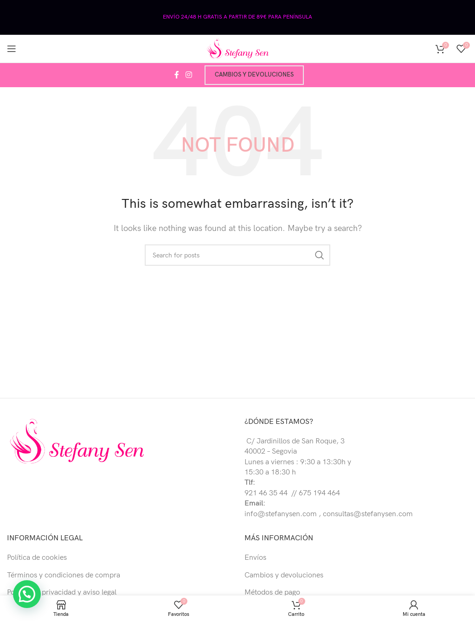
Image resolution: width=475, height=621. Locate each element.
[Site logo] (237, 48)
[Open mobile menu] (11, 48)
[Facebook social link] (176, 75)
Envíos (255, 557)
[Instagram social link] (188, 75)
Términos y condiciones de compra (63, 575)
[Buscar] (237, 255)
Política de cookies (37, 557)
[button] (29, 593)
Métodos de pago (272, 592)
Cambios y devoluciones (254, 74)
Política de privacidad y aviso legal (61, 592)
